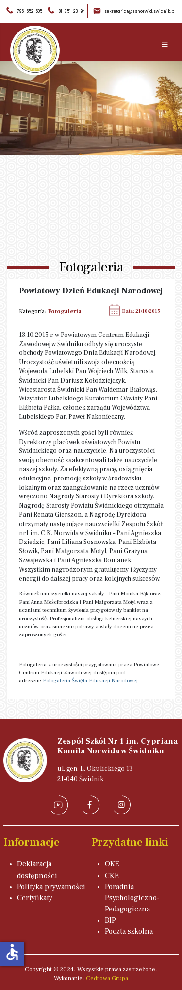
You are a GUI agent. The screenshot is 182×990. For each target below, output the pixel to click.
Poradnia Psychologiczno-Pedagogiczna (132, 898)
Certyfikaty (34, 898)
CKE (112, 875)
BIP (110, 920)
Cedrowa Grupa (107, 978)
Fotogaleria (65, 311)
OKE (112, 864)
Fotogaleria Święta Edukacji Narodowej (90, 680)
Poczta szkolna (129, 931)
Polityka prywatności (51, 887)
